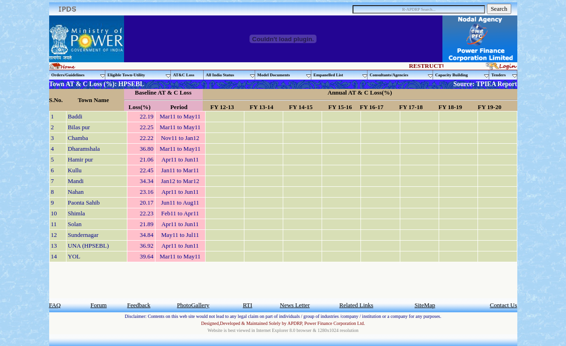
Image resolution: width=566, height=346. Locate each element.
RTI (247, 305)
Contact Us (503, 305)
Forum (98, 305)
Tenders (504, 75)
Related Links (356, 305)
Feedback (139, 305)
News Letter (295, 305)
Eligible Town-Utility (139, 75)
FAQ (55, 305)
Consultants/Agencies (401, 75)
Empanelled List (341, 75)
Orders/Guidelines (78, 75)
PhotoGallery (193, 305)
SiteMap (424, 305)
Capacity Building (462, 75)
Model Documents (284, 75)
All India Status (230, 75)
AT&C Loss (184, 75)
